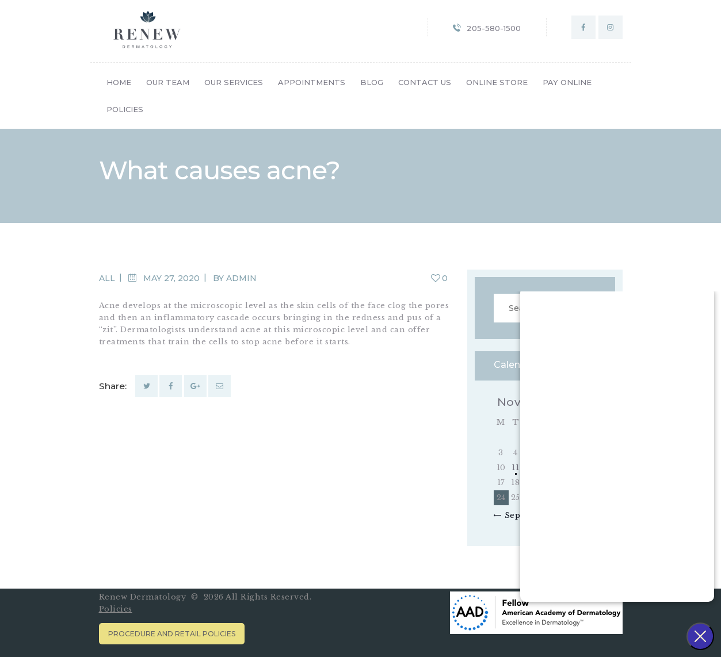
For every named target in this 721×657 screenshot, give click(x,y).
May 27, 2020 (171, 278)
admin (241, 278)
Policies (115, 609)
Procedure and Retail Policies (171, 633)
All (107, 278)
